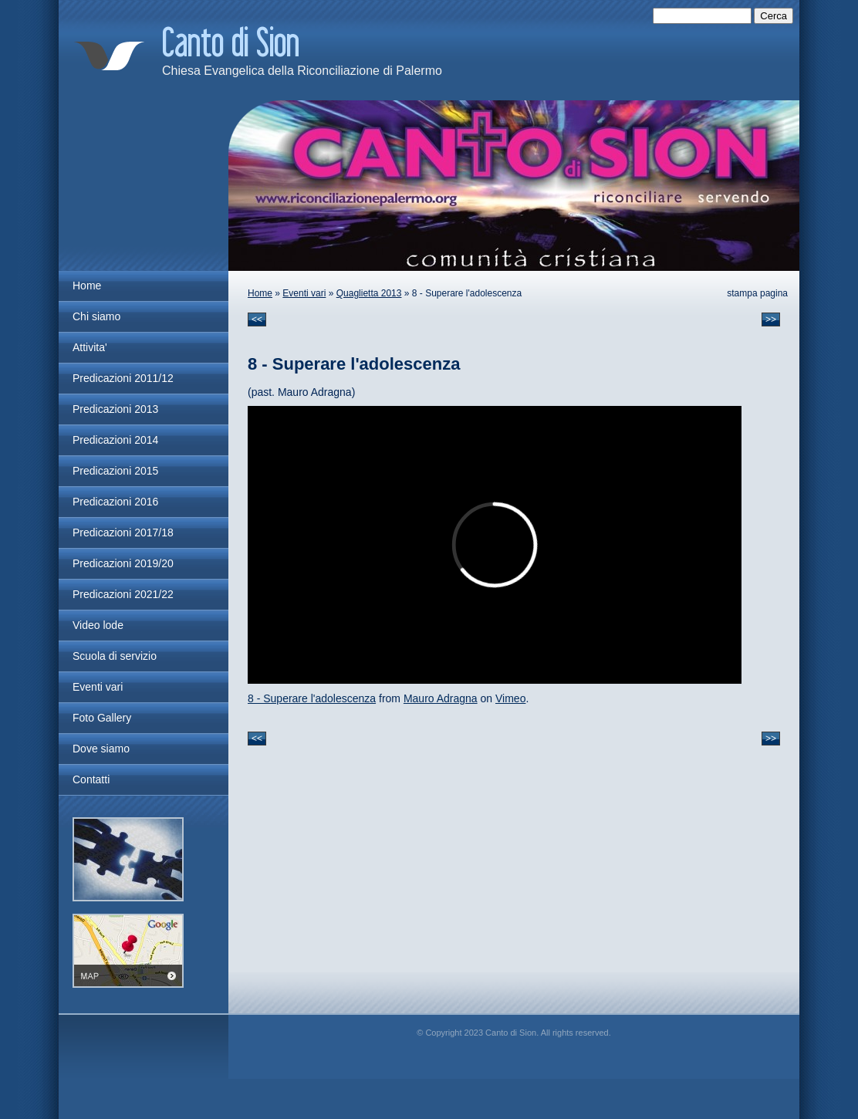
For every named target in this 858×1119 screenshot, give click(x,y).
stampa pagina (757, 293)
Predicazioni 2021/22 (123, 594)
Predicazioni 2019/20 (123, 563)
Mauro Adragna (441, 698)
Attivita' (90, 347)
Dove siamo (101, 748)
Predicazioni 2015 (115, 471)
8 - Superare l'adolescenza (312, 698)
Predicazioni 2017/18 (123, 532)
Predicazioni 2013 (115, 409)
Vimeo (510, 698)
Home (260, 293)
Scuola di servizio (115, 656)
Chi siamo (96, 316)
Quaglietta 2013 (369, 293)
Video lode (98, 625)
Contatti (91, 779)
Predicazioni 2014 (115, 440)
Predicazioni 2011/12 (123, 378)
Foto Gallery (102, 718)
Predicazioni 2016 (115, 501)
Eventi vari (304, 293)
